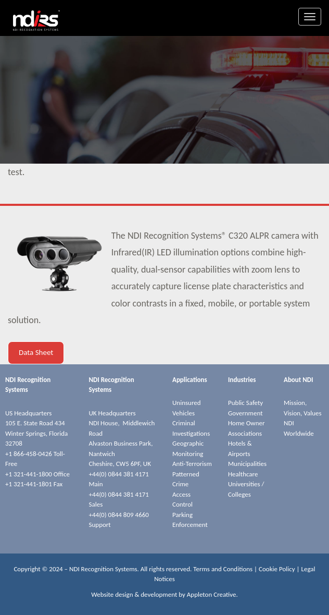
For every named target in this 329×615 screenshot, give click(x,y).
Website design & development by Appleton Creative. (164, 594)
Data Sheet (36, 352)
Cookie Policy (277, 569)
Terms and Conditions (222, 569)
